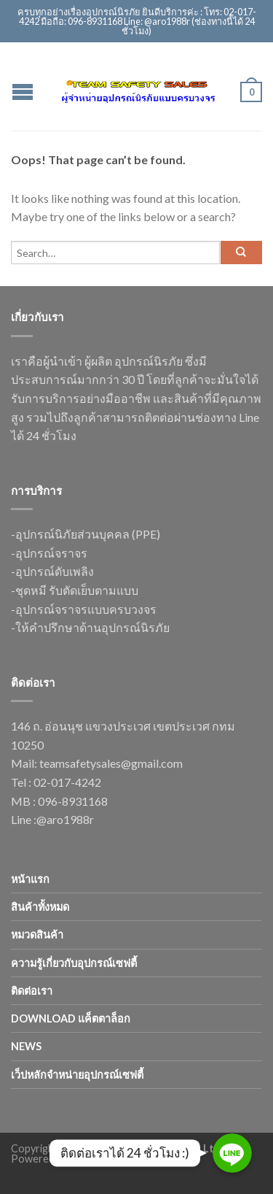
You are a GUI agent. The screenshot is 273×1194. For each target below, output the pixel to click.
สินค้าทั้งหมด (40, 907)
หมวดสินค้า (37, 934)
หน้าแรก (30, 879)
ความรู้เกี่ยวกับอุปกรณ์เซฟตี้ (74, 963)
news (26, 1046)
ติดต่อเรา (31, 991)
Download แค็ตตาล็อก (70, 1018)
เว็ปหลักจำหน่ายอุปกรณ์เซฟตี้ (77, 1074)
